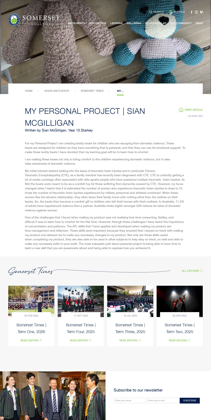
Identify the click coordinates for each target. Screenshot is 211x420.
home (29, 91)
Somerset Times (92, 91)
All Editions (190, 271)
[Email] (163, 400)
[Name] (130, 400)
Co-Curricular (155, 23)
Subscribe (189, 400)
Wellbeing (134, 23)
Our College (97, 23)
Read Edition (29, 340)
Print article (194, 110)
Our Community (181, 23)
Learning (116, 23)
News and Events (57, 91)
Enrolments (76, 23)
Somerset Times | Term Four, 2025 (81, 328)
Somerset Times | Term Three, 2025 (130, 328)
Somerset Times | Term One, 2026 (31, 328)
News (199, 23)
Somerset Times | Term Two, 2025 (180, 328)
